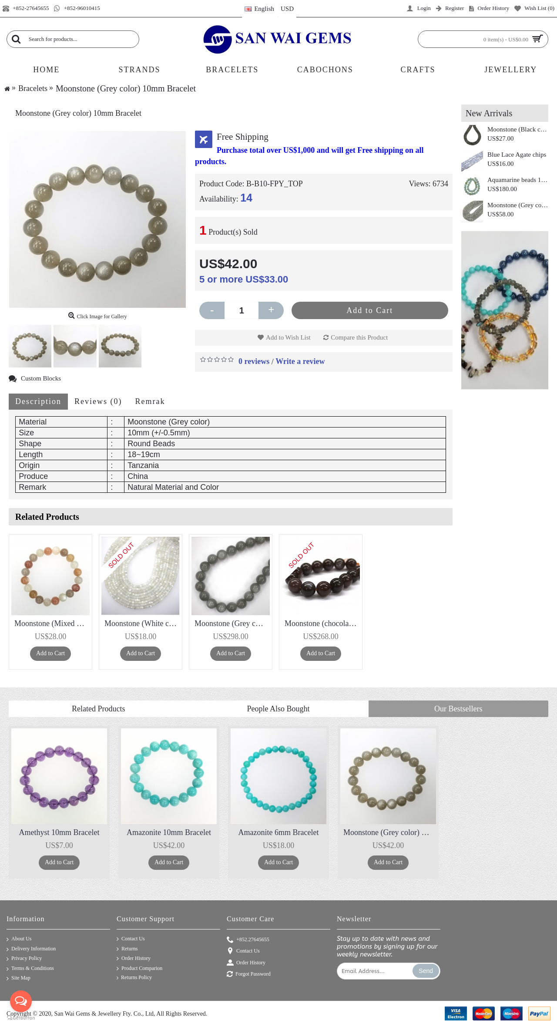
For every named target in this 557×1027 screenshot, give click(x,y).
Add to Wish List (288, 337)
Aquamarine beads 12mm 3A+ (517, 179)
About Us (19, 939)
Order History (134, 958)
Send (426, 970)
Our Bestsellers (458, 708)
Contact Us (131, 939)
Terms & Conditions (30, 969)
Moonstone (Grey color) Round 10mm (517, 205)
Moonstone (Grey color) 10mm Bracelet (389, 832)
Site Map (18, 978)
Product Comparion (139, 968)
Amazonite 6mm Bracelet (278, 832)
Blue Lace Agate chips (516, 154)
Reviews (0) (98, 401)
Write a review (300, 361)
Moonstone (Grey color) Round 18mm (232, 623)
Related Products (98, 708)
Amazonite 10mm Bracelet (169, 832)
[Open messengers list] (21, 1001)
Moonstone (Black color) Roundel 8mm (517, 129)
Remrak (150, 401)
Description (38, 401)
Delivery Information (31, 949)
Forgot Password (249, 974)
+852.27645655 (248, 940)
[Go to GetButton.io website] (21, 1018)
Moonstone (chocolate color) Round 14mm (322, 623)
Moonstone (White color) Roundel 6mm (142, 623)
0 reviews (253, 361)
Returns (127, 949)
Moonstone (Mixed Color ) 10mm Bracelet (52, 623)
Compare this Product (359, 337)
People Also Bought (278, 708)
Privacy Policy (24, 959)
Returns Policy (134, 977)
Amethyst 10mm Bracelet (59, 832)
